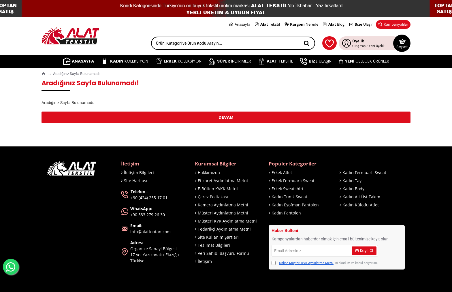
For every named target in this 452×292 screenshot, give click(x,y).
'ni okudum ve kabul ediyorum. (325, 263)
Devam (226, 117)
